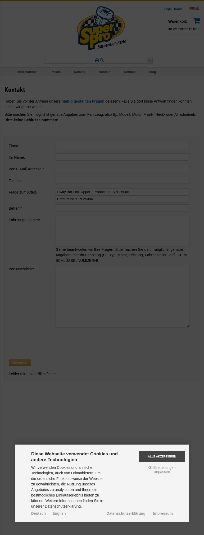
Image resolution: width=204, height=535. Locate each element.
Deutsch (38, 513)
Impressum (163, 513)
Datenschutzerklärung (126, 513)
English (59, 513)
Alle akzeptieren (162, 456)
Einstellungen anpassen (162, 469)
